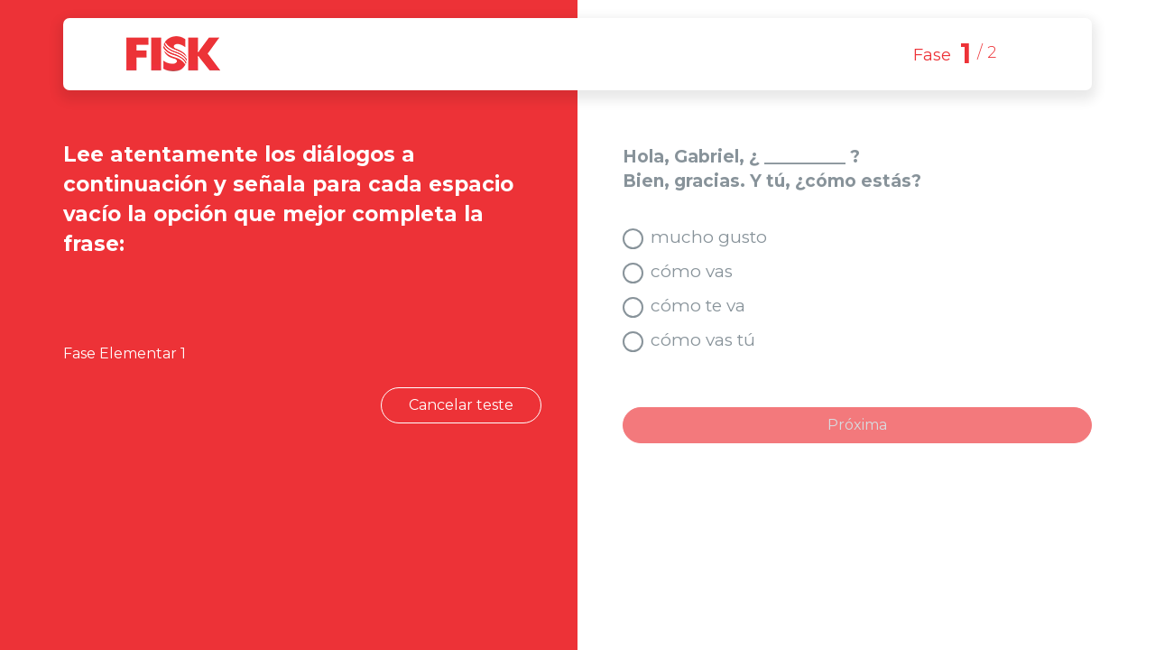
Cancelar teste (461, 404)
